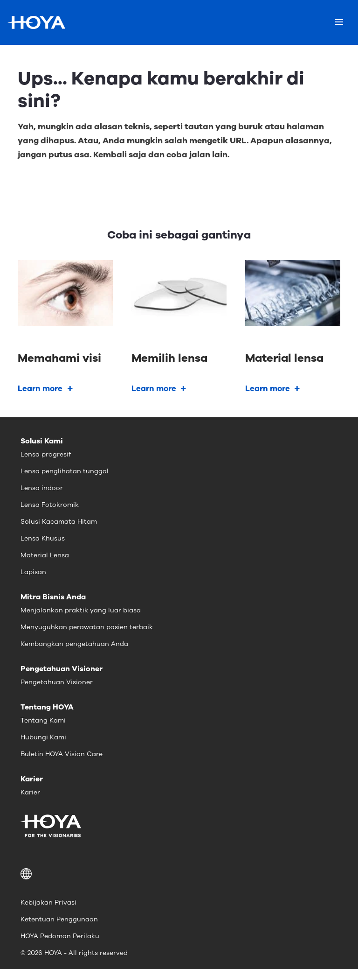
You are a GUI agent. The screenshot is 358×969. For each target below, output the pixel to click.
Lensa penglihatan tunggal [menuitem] (65, 471)
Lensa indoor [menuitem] (42, 488)
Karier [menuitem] (30, 792)
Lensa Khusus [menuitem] (43, 538)
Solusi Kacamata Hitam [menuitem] (59, 521)
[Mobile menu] (339, 22)
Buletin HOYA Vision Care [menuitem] (62, 754)
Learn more (40, 388)
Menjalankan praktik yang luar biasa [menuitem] (81, 610)
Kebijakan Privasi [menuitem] (48, 902)
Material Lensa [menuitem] (45, 555)
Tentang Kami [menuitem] (43, 720)
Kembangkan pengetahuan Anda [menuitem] (74, 643)
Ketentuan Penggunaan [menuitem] (59, 919)
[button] (179, 873)
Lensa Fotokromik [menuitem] (50, 504)
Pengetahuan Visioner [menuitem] (57, 682)
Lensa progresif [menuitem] (46, 454)
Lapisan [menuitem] (33, 572)
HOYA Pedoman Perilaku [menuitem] (60, 936)
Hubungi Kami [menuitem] (43, 737)
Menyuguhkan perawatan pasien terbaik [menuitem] (87, 627)
